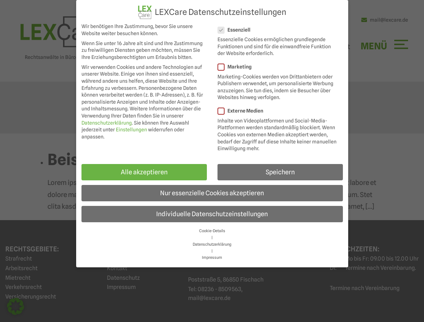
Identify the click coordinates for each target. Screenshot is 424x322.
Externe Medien (242, 111)
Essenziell (236, 30)
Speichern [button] (280, 172)
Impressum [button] (212, 257)
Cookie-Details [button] (212, 231)
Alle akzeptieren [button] (144, 172)
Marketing (236, 67)
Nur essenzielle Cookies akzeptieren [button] (212, 193)
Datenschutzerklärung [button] (212, 244)
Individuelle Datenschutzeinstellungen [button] (212, 214)
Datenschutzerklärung (106, 123)
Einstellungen (131, 129)
